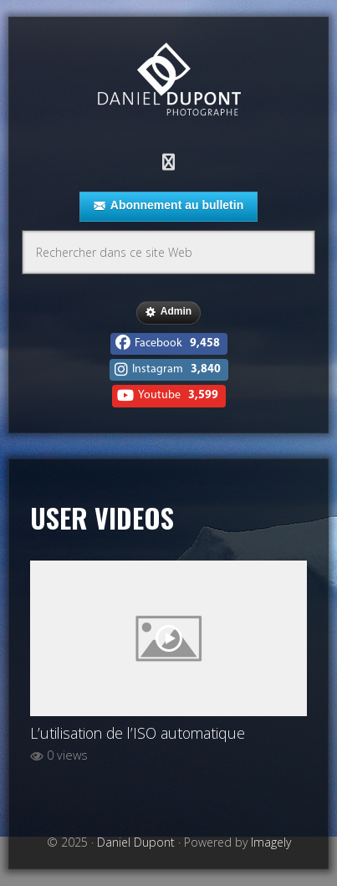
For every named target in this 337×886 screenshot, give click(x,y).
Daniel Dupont (168, 81)
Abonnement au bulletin (168, 205)
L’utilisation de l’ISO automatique (137, 733)
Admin (168, 312)
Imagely (271, 842)
